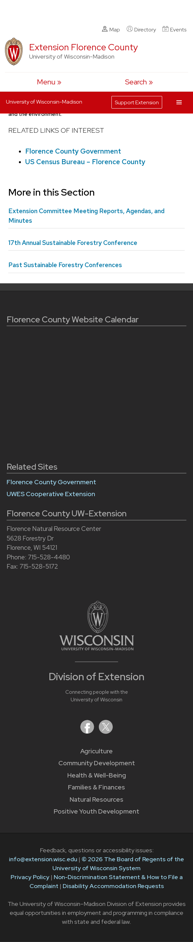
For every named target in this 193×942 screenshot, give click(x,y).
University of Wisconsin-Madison (44, 101)
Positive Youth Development (96, 811)
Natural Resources (96, 799)
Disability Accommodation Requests (113, 886)
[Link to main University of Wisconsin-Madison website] (96, 648)
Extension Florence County (83, 47)
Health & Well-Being (96, 775)
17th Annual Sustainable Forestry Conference (72, 243)
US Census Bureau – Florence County (85, 161)
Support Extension (137, 102)
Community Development (96, 763)
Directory (141, 29)
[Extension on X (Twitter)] (106, 732)
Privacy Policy (30, 877)
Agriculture (96, 751)
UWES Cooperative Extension (51, 494)
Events (174, 29)
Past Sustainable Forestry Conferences (65, 265)
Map (111, 29)
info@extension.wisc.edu (43, 859)
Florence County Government (73, 151)
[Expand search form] (139, 81)
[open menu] (49, 81)
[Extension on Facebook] (88, 732)
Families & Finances (96, 787)
